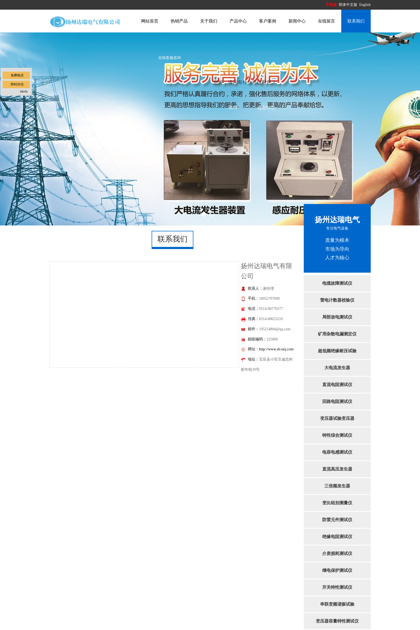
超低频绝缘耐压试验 (337, 351)
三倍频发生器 (337, 486)
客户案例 (267, 21)
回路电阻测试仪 (337, 401)
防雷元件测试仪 (337, 519)
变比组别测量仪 (337, 503)
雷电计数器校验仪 (337, 300)
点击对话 (266, 107)
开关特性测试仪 (337, 587)
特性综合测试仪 (337, 435)
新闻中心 (297, 21)
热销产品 (179, 21)
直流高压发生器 (337, 469)
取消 (232, 107)
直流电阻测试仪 (337, 384)
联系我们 (356, 21)
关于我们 (208, 21)
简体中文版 (348, 5)
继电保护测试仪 (337, 570)
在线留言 (326, 21)
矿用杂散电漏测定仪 (337, 334)
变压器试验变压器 (337, 418)
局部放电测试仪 (337, 317)
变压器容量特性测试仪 (337, 621)
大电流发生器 (337, 367)
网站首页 (149, 21)
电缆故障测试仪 (337, 283)
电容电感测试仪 (337, 452)
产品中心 (238, 21)
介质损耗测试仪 (337, 553)
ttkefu (24, 91)
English (365, 5)
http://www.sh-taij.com (276, 349)
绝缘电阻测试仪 (337, 536)
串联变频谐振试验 (337, 604)
